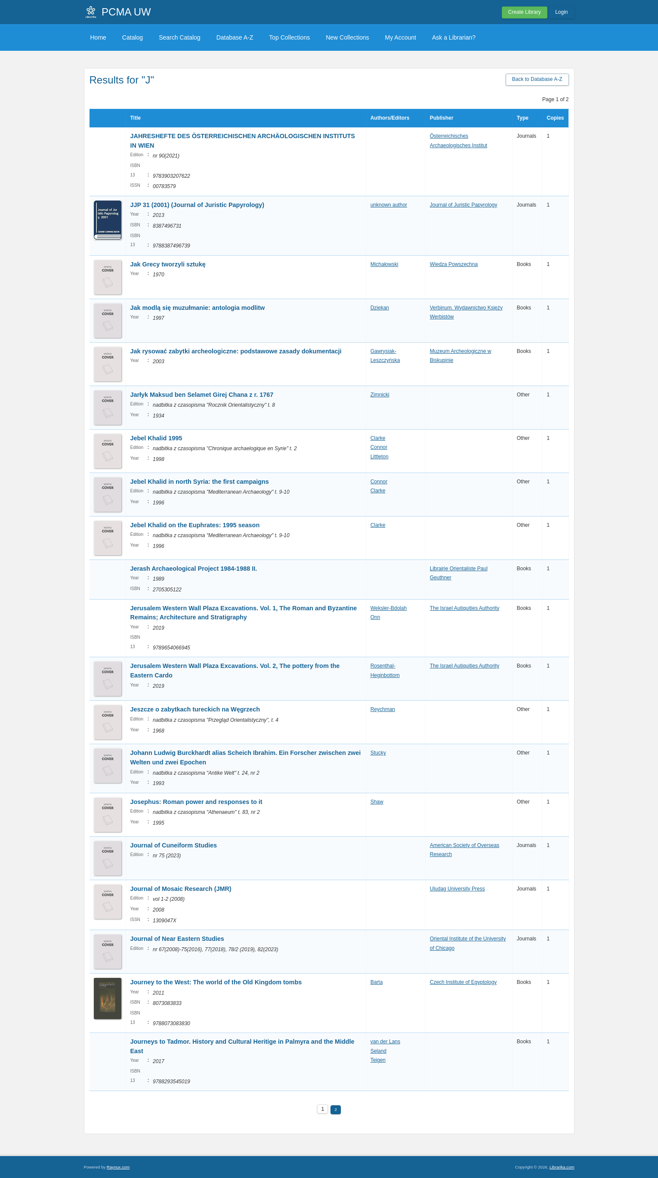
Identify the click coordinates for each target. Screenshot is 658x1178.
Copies (555, 118)
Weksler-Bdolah (389, 608)
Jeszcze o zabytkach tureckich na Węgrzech (195, 709)
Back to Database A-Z (537, 79)
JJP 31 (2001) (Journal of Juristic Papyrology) (197, 204)
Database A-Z (234, 37)
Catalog (132, 37)
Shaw (377, 802)
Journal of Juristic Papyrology (463, 205)
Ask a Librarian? (454, 37)
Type (522, 118)
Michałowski (385, 264)
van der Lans (385, 1042)
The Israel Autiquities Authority (464, 608)
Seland (378, 1051)
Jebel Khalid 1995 (156, 438)
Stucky (378, 753)
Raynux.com (118, 1167)
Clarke (378, 438)
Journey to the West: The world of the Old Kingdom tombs (216, 982)
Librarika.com (562, 1167)
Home (98, 37)
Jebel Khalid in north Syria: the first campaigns (199, 481)
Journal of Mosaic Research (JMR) (181, 888)
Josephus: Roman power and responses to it (196, 801)
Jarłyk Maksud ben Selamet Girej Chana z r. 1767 (202, 394)
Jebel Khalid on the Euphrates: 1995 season (195, 525)
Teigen (378, 1060)
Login (561, 12)
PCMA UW (126, 12)
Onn (375, 617)
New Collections (347, 37)
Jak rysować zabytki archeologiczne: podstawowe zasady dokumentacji (236, 351)
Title (135, 118)
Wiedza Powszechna (454, 264)
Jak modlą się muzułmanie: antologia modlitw (197, 307)
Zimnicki (380, 395)
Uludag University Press (457, 889)
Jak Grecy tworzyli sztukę (168, 264)
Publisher (442, 118)
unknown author (389, 205)
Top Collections (289, 37)
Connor (379, 447)
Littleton (380, 457)
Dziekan (380, 308)
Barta (377, 982)
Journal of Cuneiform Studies (174, 845)
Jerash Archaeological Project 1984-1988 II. (193, 568)
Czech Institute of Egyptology (463, 982)
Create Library (524, 12)
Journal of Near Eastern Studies (178, 938)
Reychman (383, 709)
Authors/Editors (390, 118)
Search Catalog (180, 37)
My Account (400, 37)
